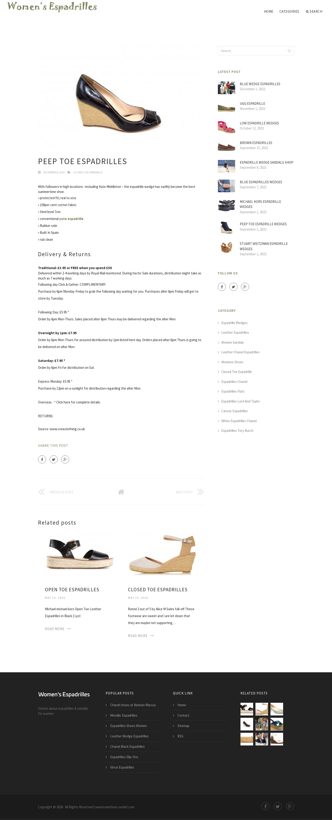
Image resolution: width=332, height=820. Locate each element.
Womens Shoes (232, 362)
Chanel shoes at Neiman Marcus (133, 705)
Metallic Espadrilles (123, 715)
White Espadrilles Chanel (239, 421)
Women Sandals (232, 342)
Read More (55, 629)
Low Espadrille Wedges (259, 123)
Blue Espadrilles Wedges (261, 182)
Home (268, 11)
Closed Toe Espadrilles (158, 589)
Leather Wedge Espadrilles (129, 736)
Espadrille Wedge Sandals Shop (266, 162)
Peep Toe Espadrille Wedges (263, 224)
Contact (183, 715)
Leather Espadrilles (235, 332)
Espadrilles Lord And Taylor (240, 401)
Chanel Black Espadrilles (127, 746)
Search (314, 11)
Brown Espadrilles (256, 143)
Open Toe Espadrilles (72, 589)
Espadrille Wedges (234, 323)
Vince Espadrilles (122, 767)
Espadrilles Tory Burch (237, 430)
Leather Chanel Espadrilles (240, 352)
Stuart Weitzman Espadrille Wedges (264, 246)
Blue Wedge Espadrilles (260, 84)
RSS (180, 736)
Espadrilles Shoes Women (128, 726)
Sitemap (183, 726)
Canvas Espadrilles (234, 411)
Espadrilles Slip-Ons (124, 757)
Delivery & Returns (64, 254)
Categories (289, 11)
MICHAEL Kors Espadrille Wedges (260, 204)
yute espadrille (71, 218)
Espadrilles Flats (233, 391)
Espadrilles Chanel (234, 381)
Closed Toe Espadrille (88, 172)
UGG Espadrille (252, 103)
